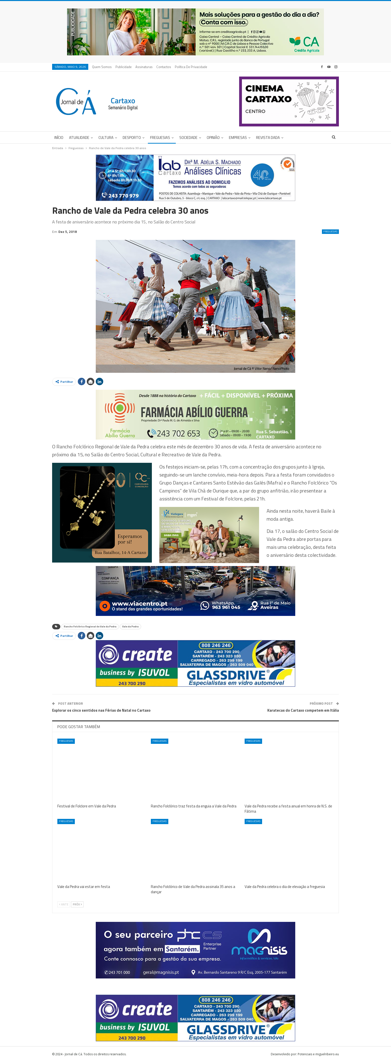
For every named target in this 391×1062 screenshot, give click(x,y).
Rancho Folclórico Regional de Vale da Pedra (90, 626)
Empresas (238, 137)
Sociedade (188, 137)
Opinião (213, 137)
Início (58, 137)
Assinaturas (144, 66)
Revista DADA (268, 137)
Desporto (132, 137)
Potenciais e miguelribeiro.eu (318, 1054)
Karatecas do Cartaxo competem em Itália (303, 710)
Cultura (105, 137)
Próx (77, 904)
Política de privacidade (191, 66)
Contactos (163, 66)
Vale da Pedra (130, 626)
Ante (63, 904)
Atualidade (79, 137)
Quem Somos (102, 66)
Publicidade (123, 66)
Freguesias (160, 137)
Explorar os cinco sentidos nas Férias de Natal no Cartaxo (101, 710)
